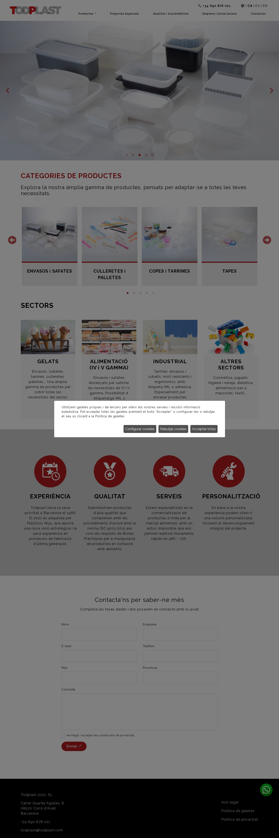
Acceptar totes (204, 429)
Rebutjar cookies (173, 429)
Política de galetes (110, 416)
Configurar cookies (140, 429)
